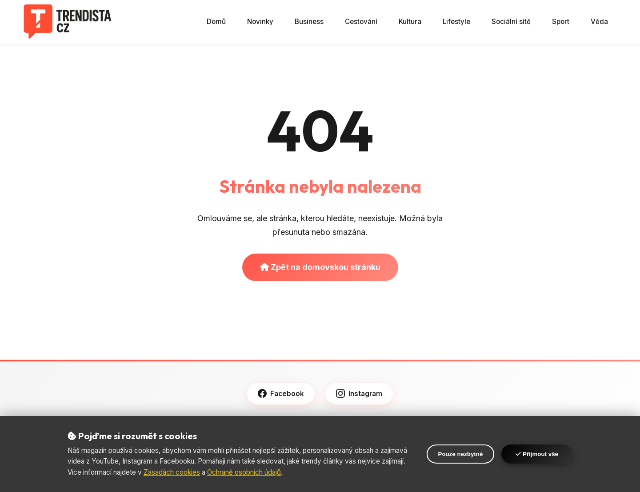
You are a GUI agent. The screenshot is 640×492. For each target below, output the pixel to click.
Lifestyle (456, 21)
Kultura (410, 21)
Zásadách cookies (172, 472)
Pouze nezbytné (460, 454)
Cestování (361, 21)
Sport (560, 21)
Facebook (281, 393)
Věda (599, 21)
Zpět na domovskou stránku (320, 267)
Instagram (359, 393)
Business (309, 21)
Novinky (260, 21)
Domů (216, 21)
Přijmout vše (537, 454)
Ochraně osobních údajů (244, 472)
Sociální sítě (511, 21)
